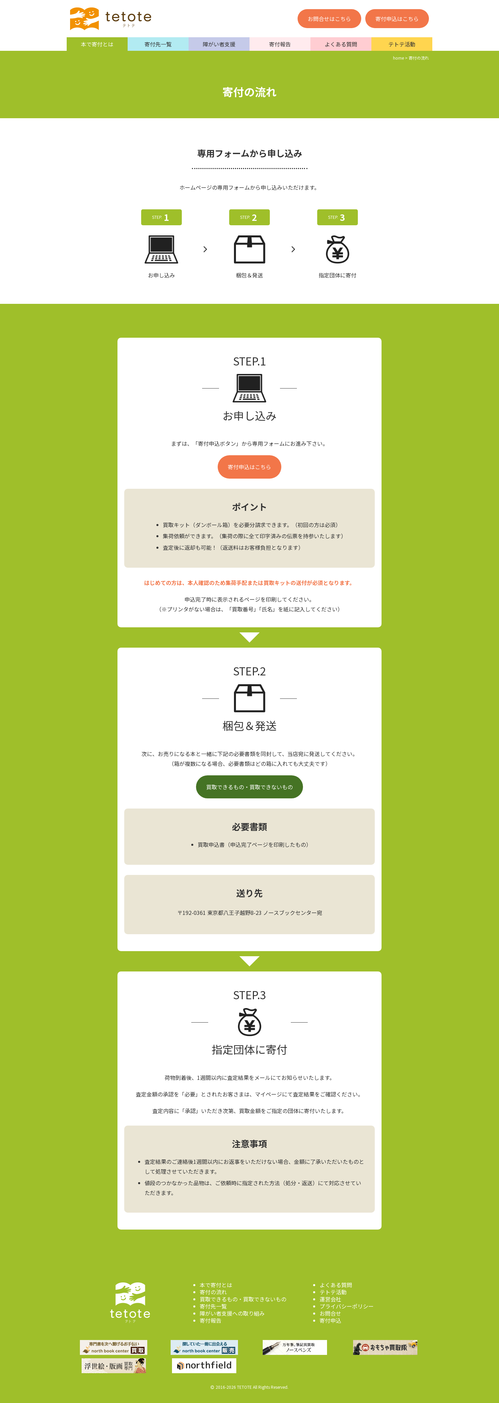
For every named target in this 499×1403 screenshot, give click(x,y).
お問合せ (330, 1313)
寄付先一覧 (158, 44)
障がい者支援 (219, 44)
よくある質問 (341, 44)
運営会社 (330, 1299)
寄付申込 (330, 1320)
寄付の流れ (213, 1292)
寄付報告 (280, 44)
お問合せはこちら (329, 19)
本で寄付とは (97, 44)
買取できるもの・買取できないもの (249, 787)
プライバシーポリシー (347, 1306)
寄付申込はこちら (397, 19)
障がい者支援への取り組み (232, 1313)
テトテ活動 (401, 44)
